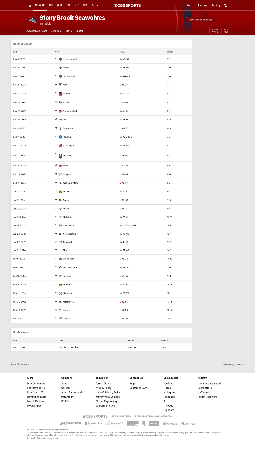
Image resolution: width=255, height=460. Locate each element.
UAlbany (67, 155)
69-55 (124, 267)
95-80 (124, 234)
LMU (65, 119)
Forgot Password (207, 397)
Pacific (66, 102)
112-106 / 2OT (128, 225)
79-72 (124, 293)
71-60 (124, 67)
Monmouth (68, 258)
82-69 (124, 301)
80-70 (124, 93)
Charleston (68, 225)
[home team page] (60, 67)
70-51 (124, 165)
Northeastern (69, 234)
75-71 (124, 208)
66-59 (124, 59)
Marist (66, 165)
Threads (168, 405)
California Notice (105, 405)
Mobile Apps (34, 405)
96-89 (132, 347)
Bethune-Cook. (70, 111)
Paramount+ (68, 397)
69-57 (124, 276)
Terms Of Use (103, 383)
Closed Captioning (106, 401)
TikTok (167, 388)
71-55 (124, 155)
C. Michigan (68, 145)
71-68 (124, 119)
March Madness (36, 401)
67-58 (124, 310)
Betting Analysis (36, 397)
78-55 (124, 145)
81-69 (124, 242)
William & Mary (70, 182)
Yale (65, 84)
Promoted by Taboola (234, 365)
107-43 (125, 76)
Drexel (66, 200)
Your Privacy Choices (107, 397)
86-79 (124, 84)
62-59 (124, 174)
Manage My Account (209, 383)
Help (132, 383)
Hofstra (67, 217)
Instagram (169, 392)
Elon (65, 250)
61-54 (124, 111)
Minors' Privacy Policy (108, 392)
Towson (67, 276)
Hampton (67, 174)
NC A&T (67, 191)
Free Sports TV (35, 392)
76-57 (124, 182)
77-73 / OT (127, 137)
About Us (66, 383)
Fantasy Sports (36, 388)
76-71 (124, 217)
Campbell (68, 242)
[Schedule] (56, 30)
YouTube (168, 383)
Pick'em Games (36, 383)
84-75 (124, 128)
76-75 (124, 258)
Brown (66, 93)
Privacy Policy (103, 388)
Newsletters (205, 388)
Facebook (169, 397)
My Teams (203, 392)
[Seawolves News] (37, 30)
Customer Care (138, 388)
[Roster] (79, 30)
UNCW (66, 208)
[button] (202, 19)
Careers (66, 388)
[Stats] (69, 30)
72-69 (124, 284)
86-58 (124, 102)
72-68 (124, 250)
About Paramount (71, 392)
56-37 (124, 200)
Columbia (68, 137)
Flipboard (168, 410)
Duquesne (68, 128)
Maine (66, 67)
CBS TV (65, 401)
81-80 (124, 191)
